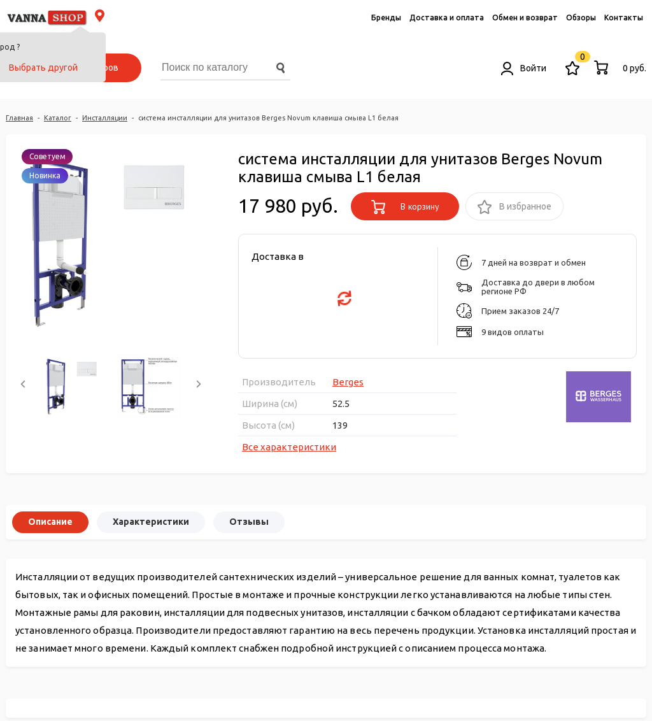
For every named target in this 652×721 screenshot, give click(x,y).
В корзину (405, 207)
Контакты (623, 17)
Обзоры (581, 17)
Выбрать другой (43, 67)
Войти (523, 68)
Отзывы (249, 522)
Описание (50, 522)
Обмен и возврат (525, 17)
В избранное (514, 207)
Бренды (386, 17)
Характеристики (151, 522)
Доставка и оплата (446, 17)
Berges (348, 381)
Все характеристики (289, 446)
